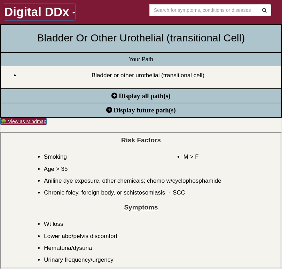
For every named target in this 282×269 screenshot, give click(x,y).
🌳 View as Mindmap (23, 121)
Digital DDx (39, 11)
